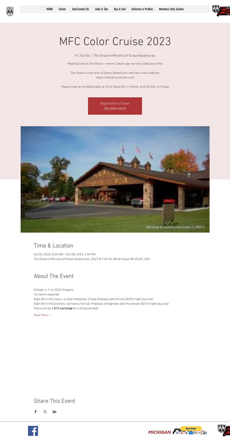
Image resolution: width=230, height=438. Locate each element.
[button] (62, 9)
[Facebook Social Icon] (33, 431)
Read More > (42, 315)
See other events (115, 108)
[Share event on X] (45, 411)
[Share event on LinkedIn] (54, 411)
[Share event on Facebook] (35, 411)
